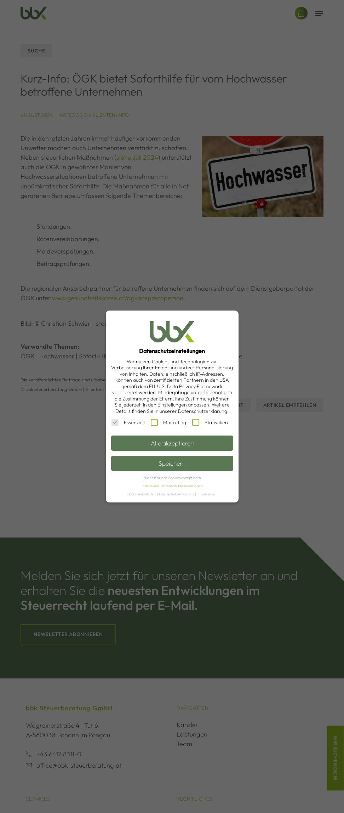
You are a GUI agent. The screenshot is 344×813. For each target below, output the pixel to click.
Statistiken (210, 422)
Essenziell (128, 422)
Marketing (168, 422)
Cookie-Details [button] (141, 493)
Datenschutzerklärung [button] (175, 493)
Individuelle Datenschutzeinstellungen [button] (172, 485)
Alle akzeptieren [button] (172, 443)
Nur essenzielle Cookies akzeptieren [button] (172, 477)
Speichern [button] (172, 463)
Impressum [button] (206, 493)
